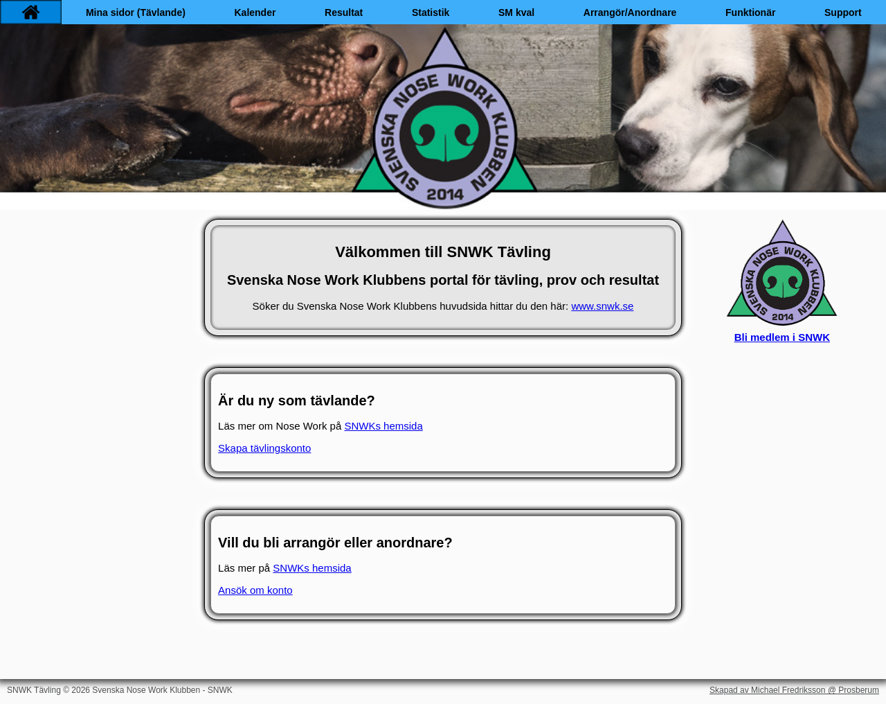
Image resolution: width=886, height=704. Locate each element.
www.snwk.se (602, 306)
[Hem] (31, 12)
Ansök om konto (255, 590)
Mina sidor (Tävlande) (136, 12)
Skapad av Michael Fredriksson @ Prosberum (794, 690)
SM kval (516, 12)
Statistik (430, 12)
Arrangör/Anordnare (630, 12)
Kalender (254, 12)
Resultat (344, 12)
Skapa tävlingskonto (264, 448)
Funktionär (750, 12)
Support (843, 12)
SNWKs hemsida (383, 426)
